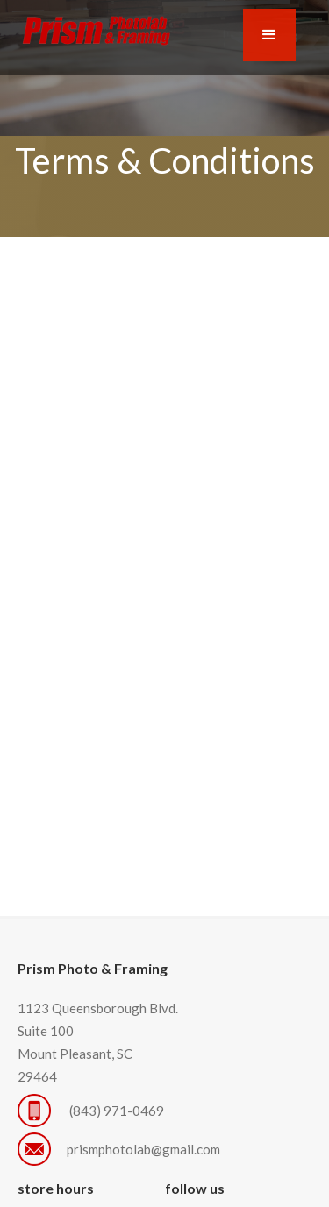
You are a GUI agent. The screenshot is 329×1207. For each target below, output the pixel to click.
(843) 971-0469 (118, 1110)
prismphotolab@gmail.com (143, 1149)
